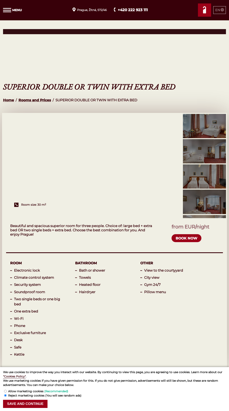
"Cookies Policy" (14, 376)
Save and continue (25, 404)
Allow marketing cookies (38, 391)
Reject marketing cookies (44, 395)
